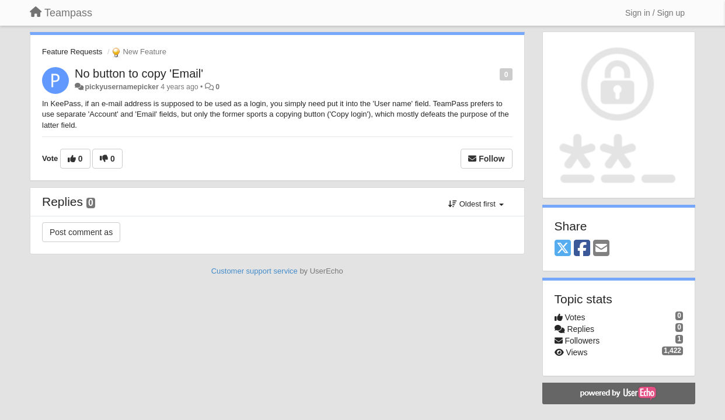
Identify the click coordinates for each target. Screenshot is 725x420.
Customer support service (254, 271)
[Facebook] (582, 249)
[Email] (601, 249)
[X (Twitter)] (563, 249)
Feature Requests (72, 51)
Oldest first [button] (475, 204)
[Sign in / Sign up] (655, 13)
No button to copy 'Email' (139, 73)
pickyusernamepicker (121, 87)
